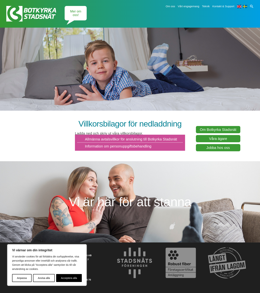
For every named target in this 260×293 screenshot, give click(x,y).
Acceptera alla (69, 278)
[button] (252, 6)
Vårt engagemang (188, 6)
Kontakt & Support (223, 6)
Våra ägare (218, 139)
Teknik (206, 6)
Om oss (170, 6)
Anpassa (22, 278)
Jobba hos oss (218, 148)
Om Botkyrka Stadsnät (218, 130)
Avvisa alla (44, 278)
